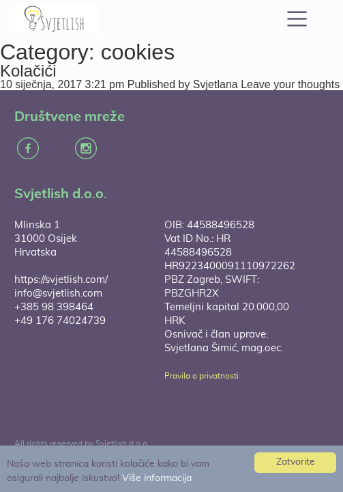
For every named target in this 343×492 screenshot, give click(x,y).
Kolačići (28, 71)
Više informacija (157, 478)
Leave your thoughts (290, 84)
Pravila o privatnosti (201, 376)
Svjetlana (215, 84)
